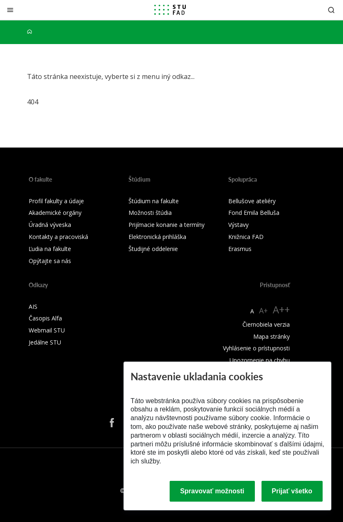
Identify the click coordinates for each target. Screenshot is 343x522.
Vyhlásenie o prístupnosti (256, 348)
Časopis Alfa (45, 318)
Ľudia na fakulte (50, 249)
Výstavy (238, 225)
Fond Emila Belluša (253, 213)
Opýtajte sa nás (50, 261)
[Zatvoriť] (10, 10)
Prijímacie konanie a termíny (166, 225)
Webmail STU (47, 330)
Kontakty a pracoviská (58, 237)
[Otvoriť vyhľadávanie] (331, 10)
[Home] (29, 32)
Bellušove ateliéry (252, 201)
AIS (33, 306)
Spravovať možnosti (212, 491)
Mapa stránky (271, 336)
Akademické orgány (55, 213)
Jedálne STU (45, 342)
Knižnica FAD (246, 237)
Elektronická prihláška (157, 237)
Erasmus (240, 249)
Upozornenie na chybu (259, 360)
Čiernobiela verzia (266, 324)
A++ (281, 309)
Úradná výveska (50, 225)
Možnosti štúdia (150, 213)
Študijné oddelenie (153, 249)
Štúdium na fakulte (153, 201)
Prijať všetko (292, 491)
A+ (263, 310)
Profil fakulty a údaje (56, 201)
